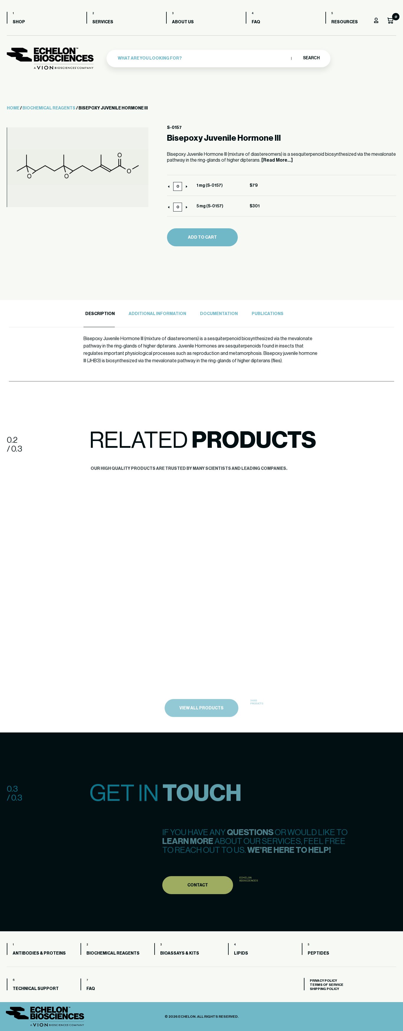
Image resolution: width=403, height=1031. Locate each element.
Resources (344, 22)
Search (311, 58)
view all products (201, 724)
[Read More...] (277, 160)
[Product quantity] (177, 186)
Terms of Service (326, 984)
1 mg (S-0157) (209, 185)
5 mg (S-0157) (209, 206)
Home (13, 108)
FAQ (256, 22)
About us (183, 22)
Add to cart (202, 237)
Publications (268, 314)
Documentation (219, 314)
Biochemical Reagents (49, 108)
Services (102, 22)
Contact (197, 900)
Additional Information (157, 314)
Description (100, 314)
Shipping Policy (324, 989)
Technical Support (36, 989)
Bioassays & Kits (179, 953)
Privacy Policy (323, 980)
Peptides (318, 953)
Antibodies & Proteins (39, 953)
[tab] (99, 314)
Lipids (241, 953)
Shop (19, 22)
